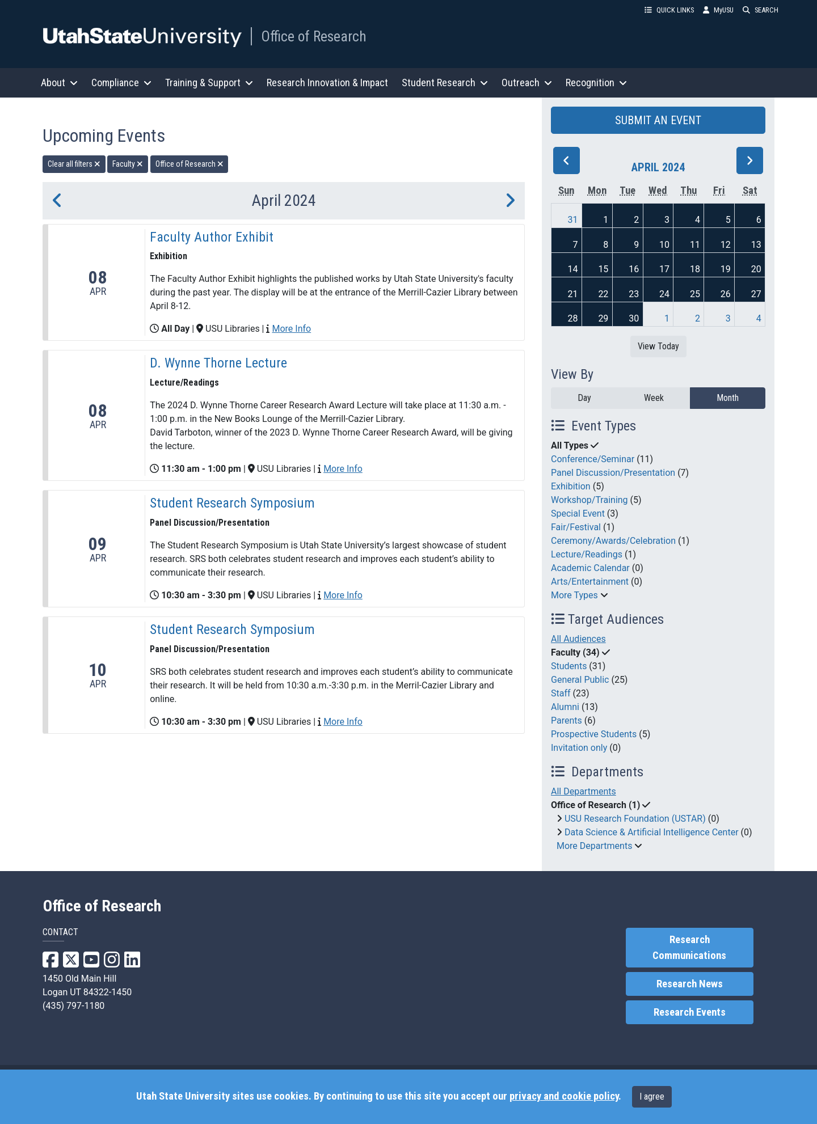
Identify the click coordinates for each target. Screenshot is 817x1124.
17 (664, 269)
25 (695, 294)
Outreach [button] (527, 82)
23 (634, 294)
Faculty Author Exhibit (211, 237)
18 (695, 269)
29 (603, 318)
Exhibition (571, 486)
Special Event (578, 513)
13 (756, 244)
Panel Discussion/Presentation (613, 472)
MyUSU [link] (718, 10)
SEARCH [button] (760, 10)
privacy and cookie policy (563, 1096)
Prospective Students (594, 734)
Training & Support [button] (209, 82)
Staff (561, 693)
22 (603, 294)
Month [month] (728, 397)
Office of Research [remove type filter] (189, 163)
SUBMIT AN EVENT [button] (658, 120)
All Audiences (578, 638)
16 (634, 269)
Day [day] (584, 397)
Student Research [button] (445, 82)
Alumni (565, 707)
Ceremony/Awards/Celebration (613, 540)
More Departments (594, 845)
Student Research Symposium (232, 503)
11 (695, 244)
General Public (580, 679)
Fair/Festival (576, 527)
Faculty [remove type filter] (127, 163)
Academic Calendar (590, 568)
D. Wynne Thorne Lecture (218, 363)
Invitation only (579, 747)
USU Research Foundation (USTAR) (635, 818)
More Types (574, 595)
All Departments (583, 791)
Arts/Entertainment (590, 581)
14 (573, 269)
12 (726, 244)
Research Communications (689, 947)
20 (756, 269)
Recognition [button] (596, 82)
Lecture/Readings (586, 554)
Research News (689, 984)
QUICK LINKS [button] (669, 10)
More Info (291, 328)
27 (756, 294)
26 (726, 294)
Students (569, 666)
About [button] (59, 82)
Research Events (690, 1012)
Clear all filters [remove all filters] (74, 163)
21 (573, 294)
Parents (566, 720)
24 (664, 294)
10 (664, 244)
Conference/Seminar (592, 459)
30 (634, 318)
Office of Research (314, 36)
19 (726, 269)
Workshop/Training (589, 500)
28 (573, 318)
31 (573, 219)
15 (603, 269)
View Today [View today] (658, 346)
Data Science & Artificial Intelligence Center (652, 832)
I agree (651, 1096)
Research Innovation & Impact (327, 82)
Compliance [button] (121, 82)
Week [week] (654, 397)
